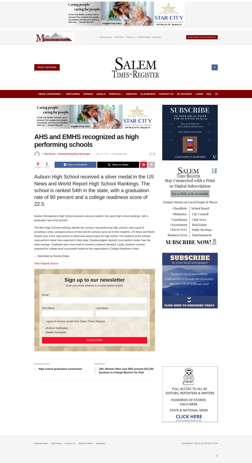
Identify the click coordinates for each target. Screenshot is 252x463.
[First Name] (67, 313)
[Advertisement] (190, 337)
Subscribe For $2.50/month (202, 37)
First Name (48, 308)
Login (199, 94)
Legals (101, 94)
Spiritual (115, 94)
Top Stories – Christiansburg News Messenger (67, 154)
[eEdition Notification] (43, 328)
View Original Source (46, 263)
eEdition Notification (56, 328)
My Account (184, 94)
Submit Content (144, 37)
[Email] (94, 300)
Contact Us (130, 37)
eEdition (131, 94)
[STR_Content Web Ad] (190, 206)
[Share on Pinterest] (143, 165)
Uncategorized (119, 154)
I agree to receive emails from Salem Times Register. (75, 321)
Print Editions (46, 67)
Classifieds (147, 94)
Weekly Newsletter (56, 332)
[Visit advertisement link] (54, 37)
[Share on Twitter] (118, 165)
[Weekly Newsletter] (43, 332)
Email (45, 295)
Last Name (102, 308)
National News (106, 37)
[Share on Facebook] (76, 165)
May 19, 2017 (102, 154)
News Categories (49, 94)
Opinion (88, 94)
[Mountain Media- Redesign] (190, 394)
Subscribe (157, 37)
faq (208, 94)
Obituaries (73, 94)
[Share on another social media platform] (151, 165)
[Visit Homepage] (135, 67)
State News (119, 37)
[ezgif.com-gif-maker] (190, 280)
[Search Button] (216, 94)
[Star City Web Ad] (126, 15)
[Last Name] (121, 313)
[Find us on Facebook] (215, 67)
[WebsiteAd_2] (190, 132)
